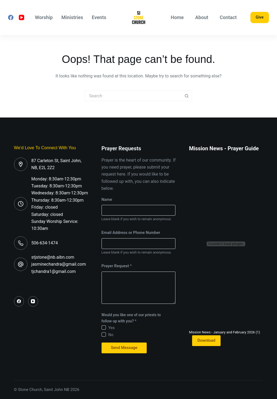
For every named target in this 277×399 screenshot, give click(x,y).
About (201, 17)
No (110, 334)
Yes (111, 327)
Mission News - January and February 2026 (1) (224, 332)
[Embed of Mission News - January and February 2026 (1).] (226, 244)
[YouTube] (21, 17)
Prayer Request (117, 265)
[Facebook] (10, 17)
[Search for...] (133, 95)
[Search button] (186, 95)
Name (107, 199)
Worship (44, 17)
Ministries (72, 17)
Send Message (124, 347)
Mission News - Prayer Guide (223, 148)
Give (260, 17)
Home (177, 17)
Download (206, 340)
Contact (228, 17)
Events (99, 17)
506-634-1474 (44, 242)
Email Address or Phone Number (131, 232)
